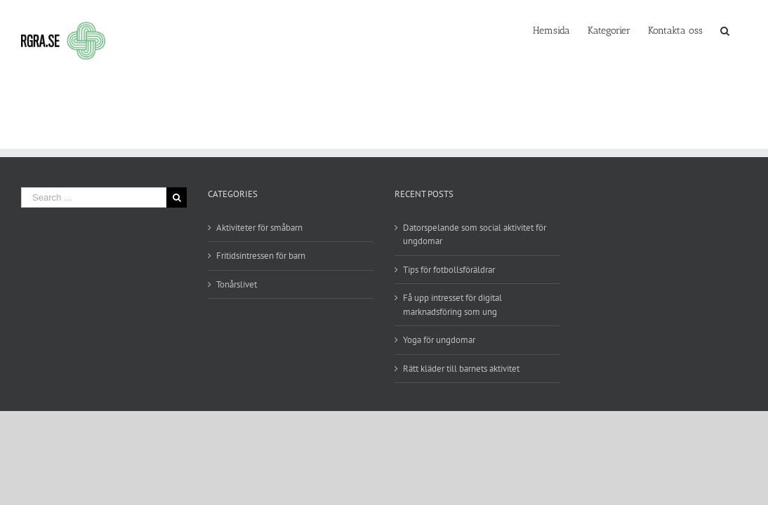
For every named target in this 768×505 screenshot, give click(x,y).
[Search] (742, 29)
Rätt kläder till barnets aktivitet (461, 369)
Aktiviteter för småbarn (259, 228)
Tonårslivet (236, 284)
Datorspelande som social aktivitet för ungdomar (474, 235)
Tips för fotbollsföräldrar (449, 270)
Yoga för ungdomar (439, 340)
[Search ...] (93, 197)
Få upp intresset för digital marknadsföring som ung (452, 305)
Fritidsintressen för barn (260, 256)
